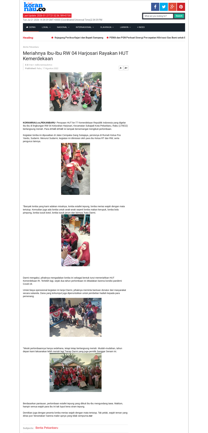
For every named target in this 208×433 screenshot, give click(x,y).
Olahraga (107, 27)
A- (121, 68)
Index (141, 27)
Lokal (46, 27)
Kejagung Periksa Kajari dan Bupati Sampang (79, 37)
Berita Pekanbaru (31, 47)
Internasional (85, 27)
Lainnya (125, 27)
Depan (30, 27)
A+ (126, 68)
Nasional (63, 27)
